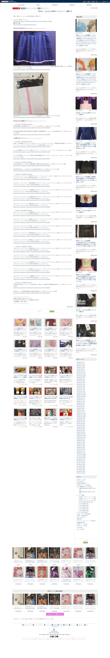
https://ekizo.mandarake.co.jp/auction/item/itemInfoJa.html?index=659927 (31, 229)
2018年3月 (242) (81, 449)
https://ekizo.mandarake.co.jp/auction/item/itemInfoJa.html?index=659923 (31, 200)
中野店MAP (55, 5)
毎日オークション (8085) (83, 485)
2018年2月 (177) (81, 451)
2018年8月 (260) (81, 440)
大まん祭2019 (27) (84, 507)
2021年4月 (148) (81, 386)
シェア (39, 311)
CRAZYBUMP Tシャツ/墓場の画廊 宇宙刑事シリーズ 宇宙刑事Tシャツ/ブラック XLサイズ (30, 561)
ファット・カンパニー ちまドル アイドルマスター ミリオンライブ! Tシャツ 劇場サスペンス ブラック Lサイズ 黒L (90, 561)
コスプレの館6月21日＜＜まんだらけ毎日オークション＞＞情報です (65, 330)
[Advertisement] (43, 452)
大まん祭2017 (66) (84, 510)
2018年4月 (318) (81, 447)
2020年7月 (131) (81, 401)
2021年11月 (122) (81, 374)
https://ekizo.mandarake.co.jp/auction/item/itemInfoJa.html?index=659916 (31, 152)
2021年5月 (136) (81, 384)
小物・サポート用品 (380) (84, 514)
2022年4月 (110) (81, 365)
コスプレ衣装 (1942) (82, 512)
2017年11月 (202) (81, 456)
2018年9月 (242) (81, 439)
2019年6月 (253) (81, 423)
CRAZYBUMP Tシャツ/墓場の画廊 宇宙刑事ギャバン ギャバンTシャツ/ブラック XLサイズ (42, 561)
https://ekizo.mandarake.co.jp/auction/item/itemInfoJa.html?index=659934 (31, 279)
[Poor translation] (56, 636)
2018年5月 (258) (81, 445)
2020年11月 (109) (81, 394)
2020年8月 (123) (81, 399)
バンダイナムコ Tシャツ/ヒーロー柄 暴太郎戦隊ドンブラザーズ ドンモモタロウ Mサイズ (54, 561)
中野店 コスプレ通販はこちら (54, 614)
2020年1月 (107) (81, 411)
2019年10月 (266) (81, 416)
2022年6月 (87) (80, 362)
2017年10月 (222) (81, 457)
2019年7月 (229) (81, 422)
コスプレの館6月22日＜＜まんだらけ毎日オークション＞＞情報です (20, 330)
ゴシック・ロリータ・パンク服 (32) (86, 520)
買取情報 (89, 5)
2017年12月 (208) (81, 454)
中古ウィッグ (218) (82, 525)
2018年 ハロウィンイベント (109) (87, 498)
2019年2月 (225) (81, 430)
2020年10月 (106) (81, 396)
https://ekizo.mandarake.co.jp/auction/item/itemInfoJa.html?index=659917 (31, 158)
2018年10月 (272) (81, 437)
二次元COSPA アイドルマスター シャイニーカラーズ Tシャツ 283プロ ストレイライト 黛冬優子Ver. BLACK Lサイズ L (90, 580)
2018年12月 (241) (81, 433)
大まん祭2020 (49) (84, 505)
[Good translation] (52, 636)
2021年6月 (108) (81, 382)
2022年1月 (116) (81, 370)
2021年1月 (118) (81, 391)
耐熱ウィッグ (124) (82, 524)
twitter (38, 5)
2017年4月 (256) (81, 468)
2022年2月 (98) (80, 369)
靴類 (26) (79, 519)
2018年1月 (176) (81, 452)
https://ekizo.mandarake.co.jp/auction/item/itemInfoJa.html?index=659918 (31, 165)
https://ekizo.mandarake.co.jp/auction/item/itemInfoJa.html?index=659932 (31, 265)
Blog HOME (21, 5)
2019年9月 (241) (81, 418)
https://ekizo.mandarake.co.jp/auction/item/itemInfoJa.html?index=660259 (31, 134)
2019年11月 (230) (81, 415)
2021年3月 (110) (81, 387)
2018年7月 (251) (81, 442)
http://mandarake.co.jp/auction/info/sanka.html (24, 24)
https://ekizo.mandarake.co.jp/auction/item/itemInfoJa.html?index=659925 (31, 215)
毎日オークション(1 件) (31, 8)
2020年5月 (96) (80, 405)
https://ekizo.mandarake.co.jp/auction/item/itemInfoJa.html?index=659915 (31, 146)
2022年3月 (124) (81, 367)
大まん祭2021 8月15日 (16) (86, 502)
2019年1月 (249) (81, 432)
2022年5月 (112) (81, 364)
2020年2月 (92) (80, 410)
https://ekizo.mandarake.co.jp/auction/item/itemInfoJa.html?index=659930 (31, 251)
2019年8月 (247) (81, 420)
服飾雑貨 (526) (81, 522)
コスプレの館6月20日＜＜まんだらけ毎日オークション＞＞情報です (50, 351)
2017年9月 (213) (81, 459)
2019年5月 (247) (81, 425)
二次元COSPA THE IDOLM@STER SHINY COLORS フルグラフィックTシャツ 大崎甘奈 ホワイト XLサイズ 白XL (66, 580)
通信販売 (72, 5)
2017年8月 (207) (81, 461)
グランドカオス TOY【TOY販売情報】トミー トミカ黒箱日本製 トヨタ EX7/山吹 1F (20, 377)
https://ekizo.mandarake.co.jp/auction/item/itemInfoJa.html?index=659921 (31, 186)
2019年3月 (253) (81, 428)
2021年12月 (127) (81, 372)
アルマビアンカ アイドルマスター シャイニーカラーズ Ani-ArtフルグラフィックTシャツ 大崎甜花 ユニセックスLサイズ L (78, 561)
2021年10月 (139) (81, 376)
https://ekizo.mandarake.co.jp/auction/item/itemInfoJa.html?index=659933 (31, 272)
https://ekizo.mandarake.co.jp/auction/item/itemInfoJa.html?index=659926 (31, 222)
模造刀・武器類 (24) (82, 515)
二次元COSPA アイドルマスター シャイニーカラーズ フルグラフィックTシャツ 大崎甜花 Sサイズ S (78, 580)
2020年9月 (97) (80, 398)
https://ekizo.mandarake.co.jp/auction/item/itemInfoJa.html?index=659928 (31, 236)
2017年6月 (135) (81, 464)
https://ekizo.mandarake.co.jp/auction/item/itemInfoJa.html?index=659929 (31, 243)
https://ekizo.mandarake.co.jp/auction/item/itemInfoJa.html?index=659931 (31, 258)
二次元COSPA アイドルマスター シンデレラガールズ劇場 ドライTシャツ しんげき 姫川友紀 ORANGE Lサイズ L (42, 580)
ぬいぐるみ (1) (81, 517)
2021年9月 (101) (81, 377)
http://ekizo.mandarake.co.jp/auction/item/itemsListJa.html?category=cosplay (32, 21)
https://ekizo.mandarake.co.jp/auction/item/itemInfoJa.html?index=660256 (31, 287)
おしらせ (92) (80, 529)
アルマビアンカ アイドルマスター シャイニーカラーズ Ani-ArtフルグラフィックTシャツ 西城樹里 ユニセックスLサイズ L (66, 561)
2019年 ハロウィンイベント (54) (87, 496)
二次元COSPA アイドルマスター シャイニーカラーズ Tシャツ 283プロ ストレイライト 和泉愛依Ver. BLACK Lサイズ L (54, 580)
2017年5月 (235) (81, 466)
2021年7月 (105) (81, 381)
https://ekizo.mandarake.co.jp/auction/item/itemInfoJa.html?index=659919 (31, 171)
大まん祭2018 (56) (84, 508)
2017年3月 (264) (81, 469)
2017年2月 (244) (81, 471)
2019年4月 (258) (81, 427)
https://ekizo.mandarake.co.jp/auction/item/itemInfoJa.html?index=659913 (31, 69)
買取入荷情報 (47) (81, 483)
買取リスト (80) (81, 479)
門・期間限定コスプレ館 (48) (84, 486)
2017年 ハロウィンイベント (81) (87, 500)
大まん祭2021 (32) (84, 503)
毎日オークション (45, 8)
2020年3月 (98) (80, 408)
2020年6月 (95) (80, 403)
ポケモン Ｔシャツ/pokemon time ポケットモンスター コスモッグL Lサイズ (18, 561)
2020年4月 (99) (80, 406)
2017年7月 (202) (81, 462)
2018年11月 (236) (81, 435)
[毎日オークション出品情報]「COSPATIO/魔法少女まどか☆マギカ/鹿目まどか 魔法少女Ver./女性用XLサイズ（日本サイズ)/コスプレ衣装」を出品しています (86, 278)
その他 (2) (79, 527)
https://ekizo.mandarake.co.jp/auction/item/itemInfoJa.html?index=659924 (31, 207)
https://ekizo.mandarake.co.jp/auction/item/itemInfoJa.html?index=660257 (31, 293)
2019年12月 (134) (81, 413)
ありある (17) (80, 481)
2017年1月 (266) (81, 473)
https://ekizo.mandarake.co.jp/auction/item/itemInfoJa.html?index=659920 (31, 179)
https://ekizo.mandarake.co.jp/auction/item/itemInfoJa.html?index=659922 (31, 193)
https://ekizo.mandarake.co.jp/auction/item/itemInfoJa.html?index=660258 (31, 127)
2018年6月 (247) (81, 444)
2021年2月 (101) (81, 389)
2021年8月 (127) (81, 379)
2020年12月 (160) (81, 393)
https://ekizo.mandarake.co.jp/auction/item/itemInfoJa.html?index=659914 (31, 117)
